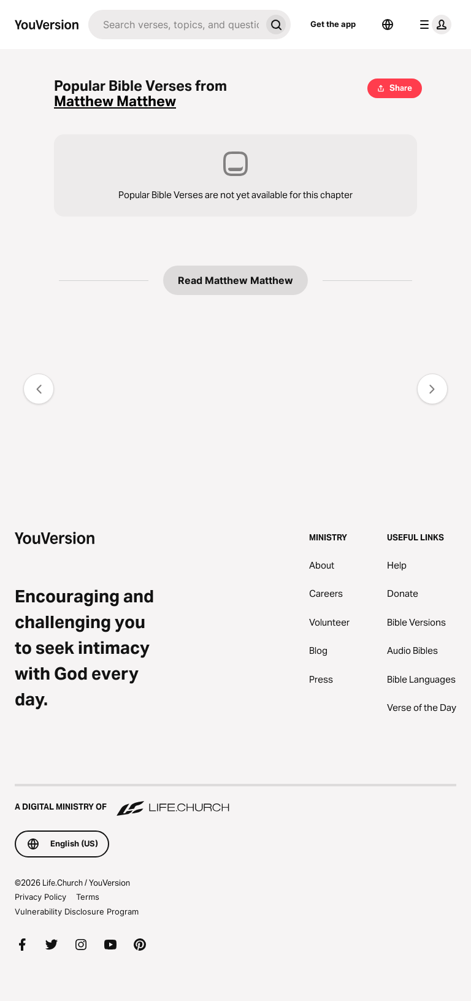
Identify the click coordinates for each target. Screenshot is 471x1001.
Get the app (333, 24)
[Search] (174, 24)
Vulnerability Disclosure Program (77, 911)
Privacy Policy (40, 897)
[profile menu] (433, 24)
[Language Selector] (387, 24)
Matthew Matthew (115, 101)
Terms (87, 897)
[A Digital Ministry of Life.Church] (235, 801)
